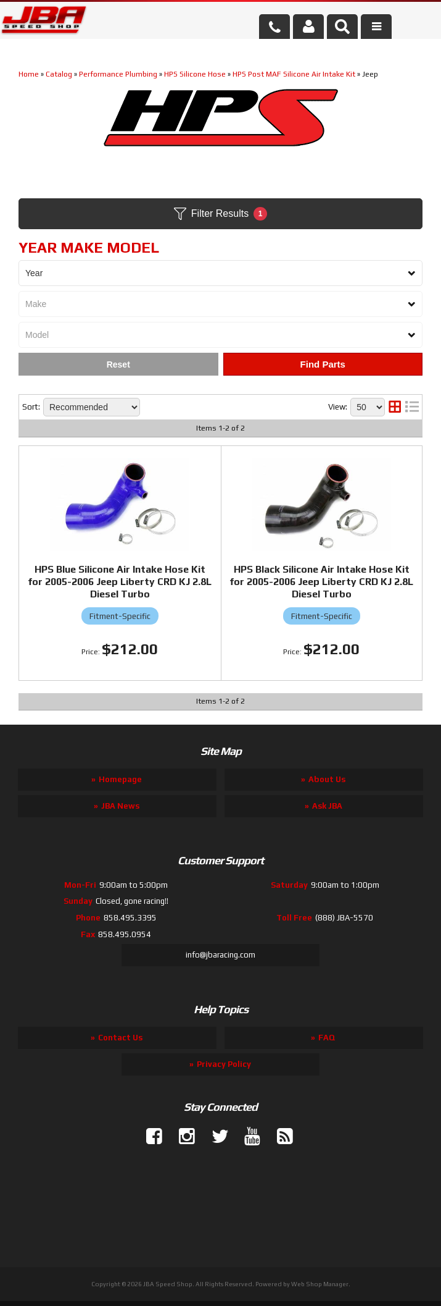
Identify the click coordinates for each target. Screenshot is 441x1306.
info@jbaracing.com (220, 954)
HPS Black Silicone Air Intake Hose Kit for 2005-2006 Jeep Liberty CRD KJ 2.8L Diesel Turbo (321, 581)
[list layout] (412, 407)
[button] (342, 26)
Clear (118, 364)
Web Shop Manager (319, 1284)
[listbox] (220, 273)
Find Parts (322, 364)
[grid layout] (395, 407)
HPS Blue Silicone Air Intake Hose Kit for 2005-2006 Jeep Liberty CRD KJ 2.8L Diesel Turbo (120, 581)
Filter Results (220, 214)
